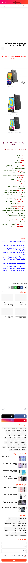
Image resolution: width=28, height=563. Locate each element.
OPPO (24, 430)
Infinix (20, 433)
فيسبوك (19, 530)
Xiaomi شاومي (22, 428)
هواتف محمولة (15, 40)
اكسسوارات (23, 533)
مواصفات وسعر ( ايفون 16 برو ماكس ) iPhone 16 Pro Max (10, 501)
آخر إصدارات (7, 530)
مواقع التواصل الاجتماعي (20, 528)
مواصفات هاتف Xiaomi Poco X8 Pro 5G (21, 316)
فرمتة (15, 518)
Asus (19, 435)
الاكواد (14, 526)
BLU (10, 438)
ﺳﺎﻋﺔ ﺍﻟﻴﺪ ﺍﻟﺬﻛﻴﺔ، (22, 523)
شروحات (14, 523)
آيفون (10, 6)
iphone (19, 438)
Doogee (24, 447)
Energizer (23, 442)
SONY (14, 435)
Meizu (14, 438)
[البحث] (2, 2)
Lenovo (24, 435)
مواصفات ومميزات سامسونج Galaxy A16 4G (10, 470)
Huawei (4, 428)
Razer (18, 447)
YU (8, 447)
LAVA (6, 442)
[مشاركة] (2, 48)
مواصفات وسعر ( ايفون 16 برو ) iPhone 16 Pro (9, 508)
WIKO (9, 440)
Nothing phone (17, 450)
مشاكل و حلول (22, 521)
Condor (24, 440)
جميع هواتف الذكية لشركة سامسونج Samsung (10, 477)
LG (12, 433)
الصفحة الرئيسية (23, 40)
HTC (6, 438)
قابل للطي (13, 530)
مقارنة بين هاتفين (22, 526)
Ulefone (20, 445)
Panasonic (17, 442)
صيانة (7, 535)
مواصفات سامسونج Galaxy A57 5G (22, 303)
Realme (19, 430)
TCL (25, 445)
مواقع (11, 533)
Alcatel (14, 283)
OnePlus (9, 435)
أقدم (3, 409)
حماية (11, 535)
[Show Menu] (26, 2)
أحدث (24, 409)
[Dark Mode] (5, 2)
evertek (10, 445)
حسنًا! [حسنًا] (14, 560)
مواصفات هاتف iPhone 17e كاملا (10, 488)
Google (18, 440)
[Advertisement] (14, 23)
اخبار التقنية (10, 528)
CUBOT (24, 450)
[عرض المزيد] (9, 287)
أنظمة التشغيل (8, 523)
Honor (13, 430)
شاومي (5, 6)
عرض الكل (3, 291)
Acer (4, 447)
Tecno (8, 433)
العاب (24, 530)
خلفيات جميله (14, 521)
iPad (14, 440)
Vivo (9, 428)
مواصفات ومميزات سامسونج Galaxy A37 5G (8, 304)
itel (11, 450)
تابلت (8, 521)
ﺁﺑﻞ (5, 528)
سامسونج (15, 6)
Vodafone (13, 447)
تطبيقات (10, 518)
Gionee (10, 442)
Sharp (15, 445)
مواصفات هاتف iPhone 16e (10, 494)
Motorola (8, 430)
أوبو (1, 6)
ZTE (25, 433)
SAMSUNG (14, 428)
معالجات (17, 533)
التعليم (16, 535)
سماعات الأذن (23, 535)
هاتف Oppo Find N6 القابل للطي (8, 316)
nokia (16, 433)
